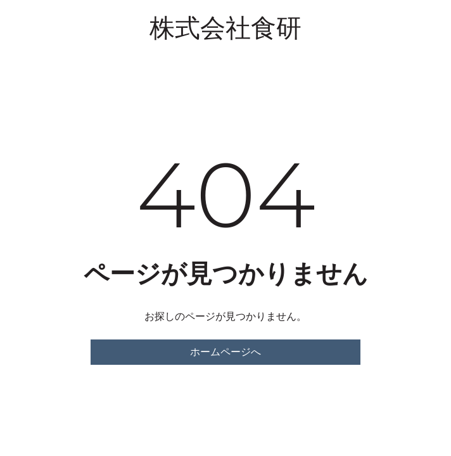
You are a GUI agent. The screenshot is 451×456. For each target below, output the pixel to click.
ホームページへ (225, 352)
